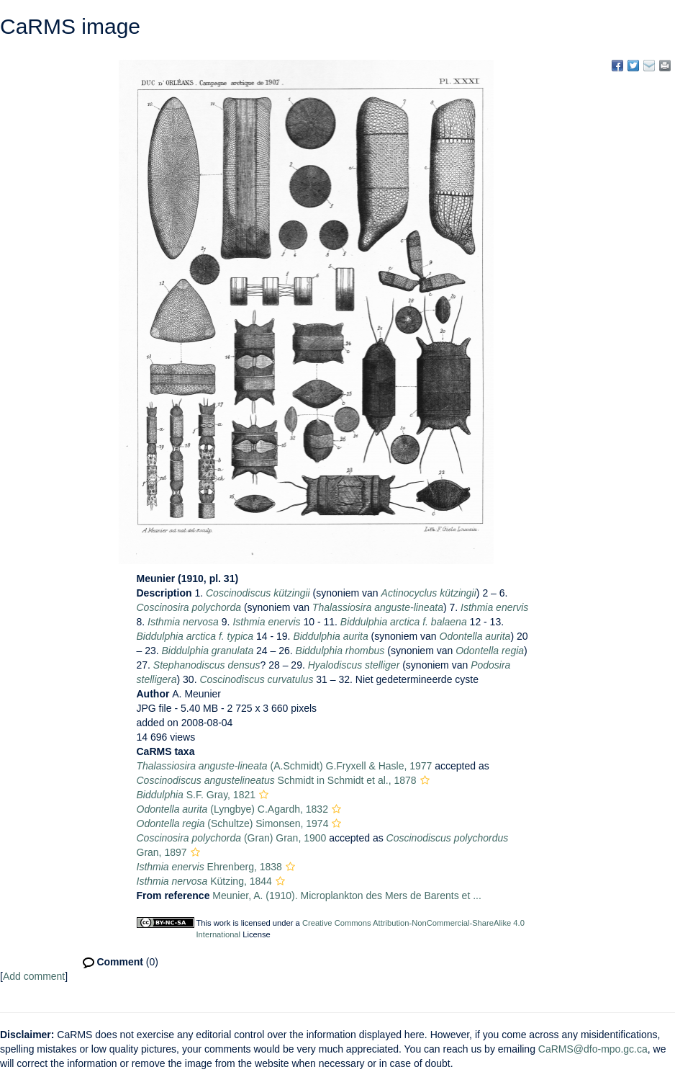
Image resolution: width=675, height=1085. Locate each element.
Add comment (34, 976)
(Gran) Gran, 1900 (232, 838)
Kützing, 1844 (204, 881)
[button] (425, 780)
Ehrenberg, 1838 (209, 866)
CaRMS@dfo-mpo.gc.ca (593, 1049)
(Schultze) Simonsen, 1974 (233, 823)
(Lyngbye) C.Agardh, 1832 (232, 809)
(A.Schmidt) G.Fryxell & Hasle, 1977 (284, 766)
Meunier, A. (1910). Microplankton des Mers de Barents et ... (346, 895)
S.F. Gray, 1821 (196, 794)
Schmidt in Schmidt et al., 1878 (277, 780)
